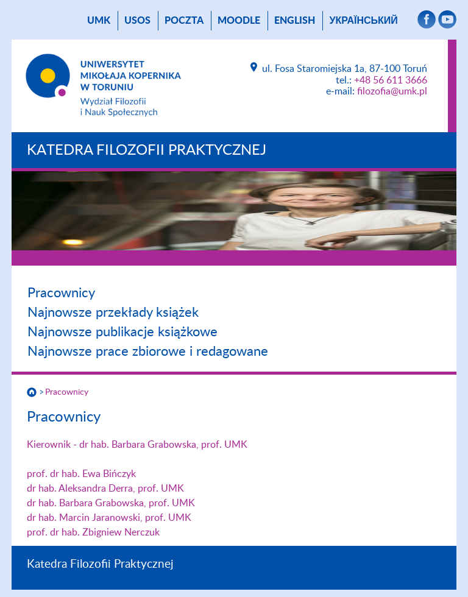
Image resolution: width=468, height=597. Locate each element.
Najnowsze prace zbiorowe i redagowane (147, 351)
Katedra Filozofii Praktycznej (146, 150)
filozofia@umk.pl (392, 91)
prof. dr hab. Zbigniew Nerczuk (93, 532)
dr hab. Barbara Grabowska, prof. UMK (111, 503)
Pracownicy (61, 293)
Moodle (239, 21)
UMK (98, 21)
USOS (137, 21)
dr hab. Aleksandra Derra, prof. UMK (105, 488)
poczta (184, 21)
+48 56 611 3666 (390, 80)
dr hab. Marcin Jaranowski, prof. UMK (109, 518)
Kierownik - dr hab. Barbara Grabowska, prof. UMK (137, 445)
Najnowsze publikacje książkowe (122, 332)
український (363, 21)
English (294, 21)
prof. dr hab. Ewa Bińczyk (81, 474)
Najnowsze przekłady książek (113, 312)
